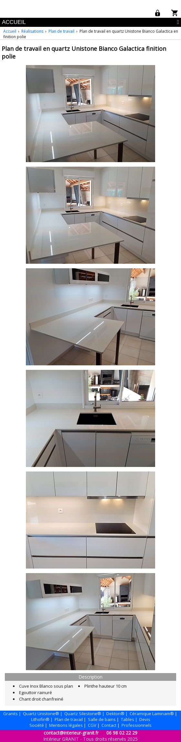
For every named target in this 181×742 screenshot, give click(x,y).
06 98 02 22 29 (121, 733)
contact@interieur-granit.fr (71, 733)
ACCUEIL (14, 22)
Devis (144, 719)
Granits (10, 713)
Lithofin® (40, 719)
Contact (108, 725)
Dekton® (115, 713)
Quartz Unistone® (41, 713)
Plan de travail (61, 31)
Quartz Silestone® (82, 713)
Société (36, 725)
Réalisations (32, 31)
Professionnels (137, 725)
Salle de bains (102, 719)
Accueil (9, 31)
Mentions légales (66, 725)
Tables (127, 719)
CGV (92, 725)
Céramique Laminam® (152, 713)
